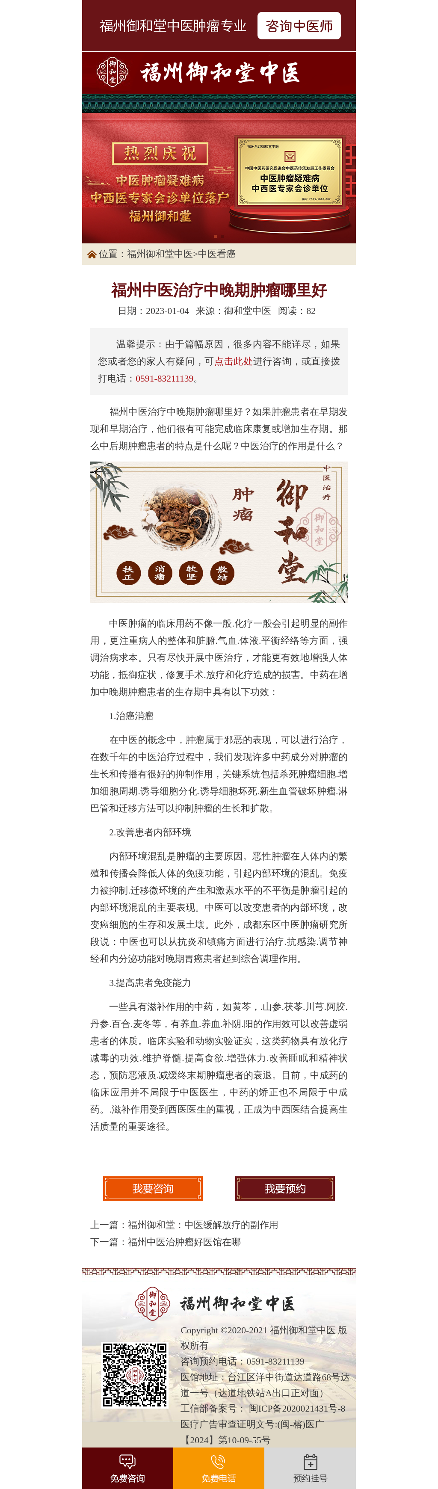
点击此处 (233, 361)
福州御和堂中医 (160, 254)
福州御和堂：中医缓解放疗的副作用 (203, 1225)
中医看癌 (217, 254)
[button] (215, 236)
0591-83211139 (164, 378)
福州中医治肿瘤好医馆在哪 (184, 1242)
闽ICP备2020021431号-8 (297, 1408)
